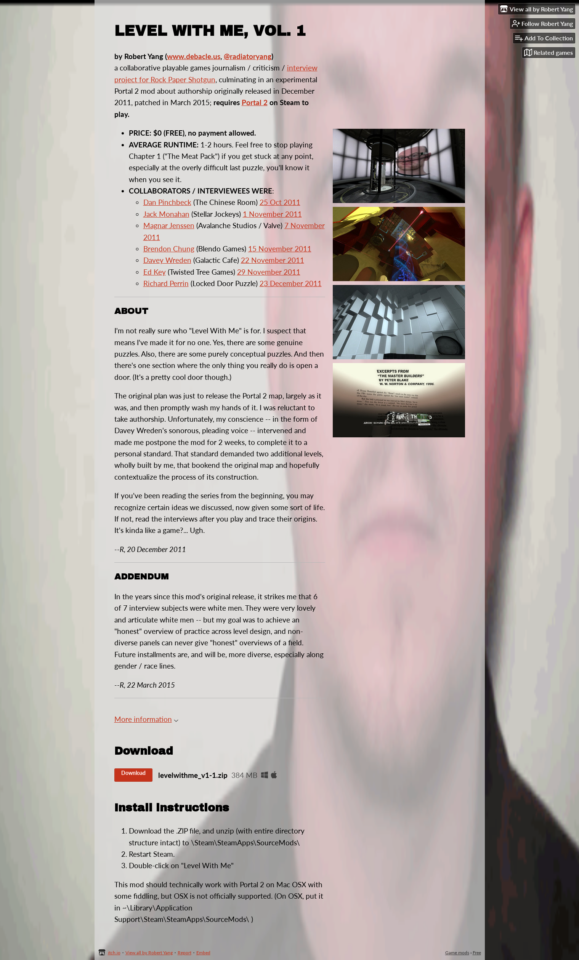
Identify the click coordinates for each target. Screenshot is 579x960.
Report (184, 952)
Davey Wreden (167, 260)
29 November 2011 (268, 271)
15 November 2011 (279, 248)
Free (477, 952)
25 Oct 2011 (280, 202)
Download (133, 773)
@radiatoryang (247, 56)
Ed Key (154, 271)
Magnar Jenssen (168, 225)
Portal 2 (255, 102)
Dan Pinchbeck (167, 202)
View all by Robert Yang (149, 952)
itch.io (114, 952)
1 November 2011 (272, 214)
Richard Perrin (166, 283)
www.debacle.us (193, 56)
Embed (203, 952)
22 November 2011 (272, 260)
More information (146, 719)
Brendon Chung (168, 248)
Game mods (457, 952)
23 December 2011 (291, 283)
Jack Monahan (166, 214)
